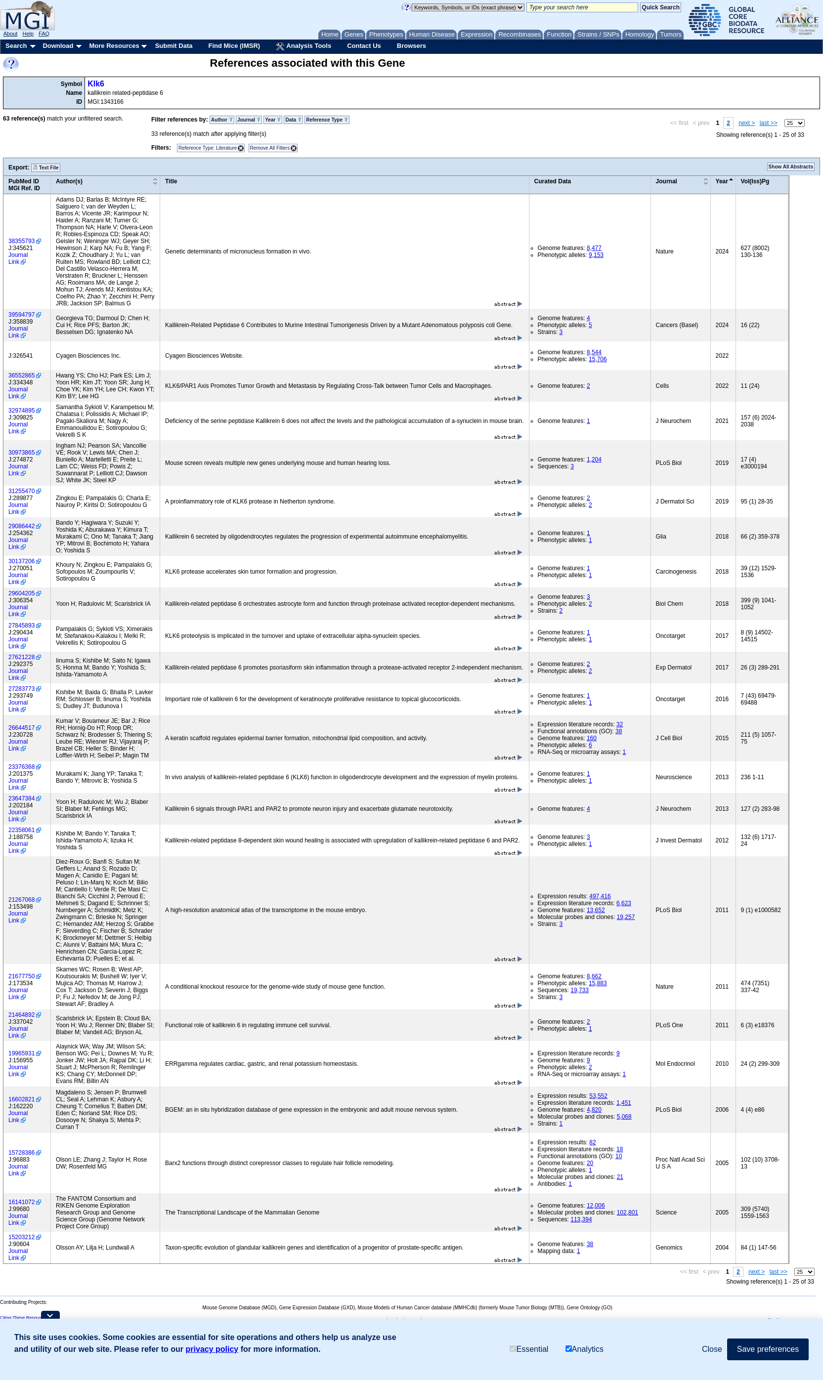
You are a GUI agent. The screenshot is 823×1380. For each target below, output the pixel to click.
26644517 (21, 727)
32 (619, 724)
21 (620, 1176)
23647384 (21, 798)
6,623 (623, 903)
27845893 (21, 625)
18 (619, 1149)
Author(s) (69, 181)
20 (590, 1163)
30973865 (21, 452)
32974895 (21, 410)
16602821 (21, 1099)
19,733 (579, 990)
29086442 (21, 526)
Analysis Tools (303, 46)
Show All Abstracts (791, 166)
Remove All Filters (270, 148)
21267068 (21, 899)
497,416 (599, 896)
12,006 (596, 1205)
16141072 (21, 1202)
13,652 (596, 910)
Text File (46, 167)
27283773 (21, 688)
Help (28, 34)
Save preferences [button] (768, 1349)
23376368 (21, 766)
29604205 (21, 593)
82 (592, 1142)
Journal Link (18, 258)
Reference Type (327, 120)
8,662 (594, 976)
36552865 (21, 375)
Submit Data (174, 45)
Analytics (584, 1349)
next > (746, 123)
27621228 (21, 657)
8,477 (594, 248)
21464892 (21, 1014)
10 (618, 1156)
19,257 (626, 917)
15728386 (21, 1152)
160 (592, 738)
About (10, 34)
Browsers (411, 45)
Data (293, 120)
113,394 (581, 1219)
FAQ (44, 34)
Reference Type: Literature (207, 148)
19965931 (21, 1053)
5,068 (624, 1116)
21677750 (21, 976)
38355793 (21, 241)
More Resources (114, 45)
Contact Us (364, 45)
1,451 (623, 1102)
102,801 (627, 1212)
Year (273, 120)
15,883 (598, 983)
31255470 (21, 491)
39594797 (21, 314)
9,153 (596, 254)
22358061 (21, 830)
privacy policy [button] (212, 1349)
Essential (529, 1349)
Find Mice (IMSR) (234, 45)
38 (618, 731)
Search (16, 45)
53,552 (598, 1095)
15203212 (21, 1237)
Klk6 (95, 84)
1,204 (594, 459)
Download (58, 45)
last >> (769, 123)
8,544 (594, 352)
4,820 (594, 1109)
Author (222, 120)
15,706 (598, 359)
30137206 (21, 561)
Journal (248, 120)
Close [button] (712, 1349)
